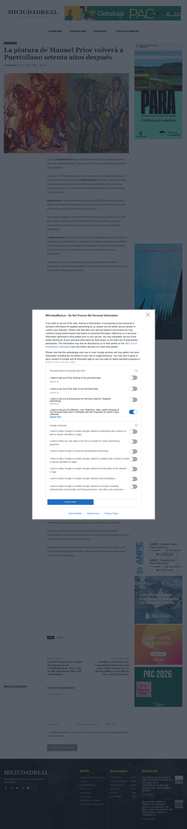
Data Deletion (75, 513)
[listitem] (93, 370)
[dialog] (93, 414)
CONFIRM (70, 502)
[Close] (149, 316)
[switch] (133, 378)
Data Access (93, 513)
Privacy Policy (111, 513)
